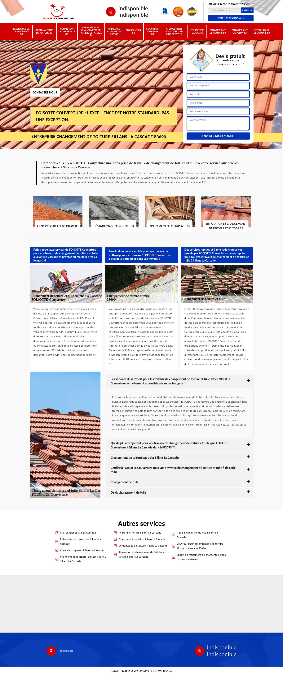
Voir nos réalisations (231, 18)
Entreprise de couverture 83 (21, 31)
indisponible (133, 8)
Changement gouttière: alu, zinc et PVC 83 (174, 31)
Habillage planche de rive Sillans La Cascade (197, 535)
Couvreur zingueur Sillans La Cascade (82, 550)
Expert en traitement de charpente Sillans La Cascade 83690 (201, 557)
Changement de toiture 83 (218, 31)
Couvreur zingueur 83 (152, 31)
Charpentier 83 (133, 31)
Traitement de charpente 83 (67, 31)
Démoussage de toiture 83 (262, 31)
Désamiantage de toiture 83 (44, 31)
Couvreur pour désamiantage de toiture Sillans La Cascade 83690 (200, 546)
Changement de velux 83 (240, 31)
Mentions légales (161, 670)
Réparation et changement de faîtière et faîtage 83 (91, 31)
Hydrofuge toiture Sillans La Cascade (139, 532)
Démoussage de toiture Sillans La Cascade (142, 545)
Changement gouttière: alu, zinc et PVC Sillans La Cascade (83, 559)
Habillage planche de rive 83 (114, 31)
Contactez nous (45, 92)
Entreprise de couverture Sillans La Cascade (80, 541)
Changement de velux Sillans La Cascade (142, 539)
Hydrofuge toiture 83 (197, 31)
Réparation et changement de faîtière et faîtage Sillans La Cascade (142, 554)
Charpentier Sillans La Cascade (78, 532)
